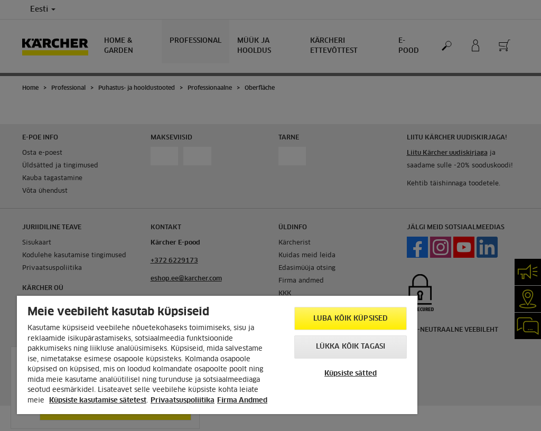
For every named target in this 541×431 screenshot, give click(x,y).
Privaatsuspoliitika (182, 400)
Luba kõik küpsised (350, 318)
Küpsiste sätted (350, 373)
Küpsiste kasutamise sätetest (97, 400)
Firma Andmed (242, 400)
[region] (217, 355)
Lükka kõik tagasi (350, 346)
